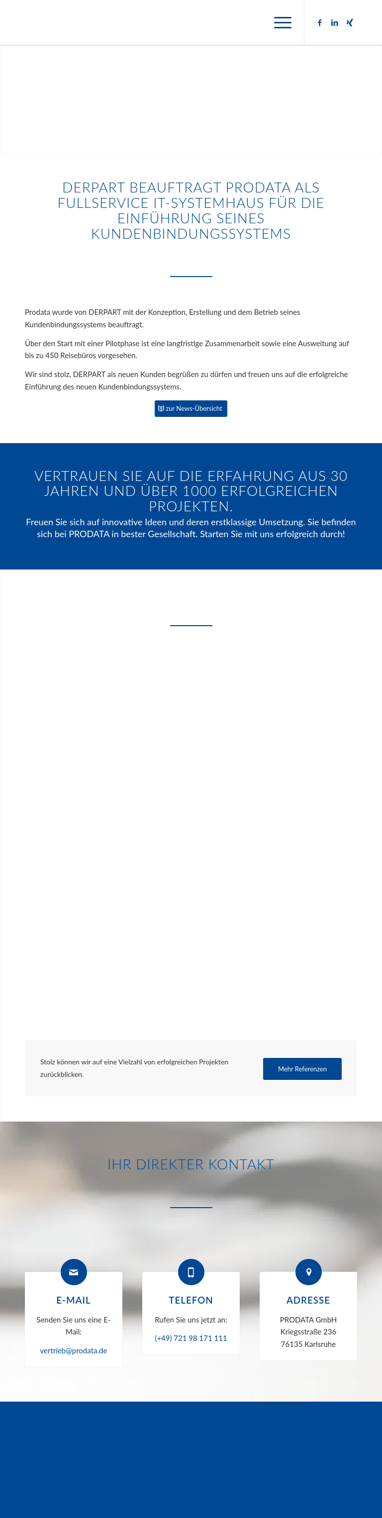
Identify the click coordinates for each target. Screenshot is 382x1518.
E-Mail (73, 1300)
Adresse (308, 1300)
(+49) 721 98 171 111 (191, 1337)
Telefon (191, 1300)
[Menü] (277, 22)
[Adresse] (308, 1272)
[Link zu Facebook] (319, 22)
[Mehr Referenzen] (302, 1069)
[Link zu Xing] (349, 22)
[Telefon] (191, 1272)
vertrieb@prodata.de (73, 1350)
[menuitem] (277, 22)
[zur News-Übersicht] (191, 408)
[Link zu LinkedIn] (334, 22)
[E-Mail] (74, 1272)
